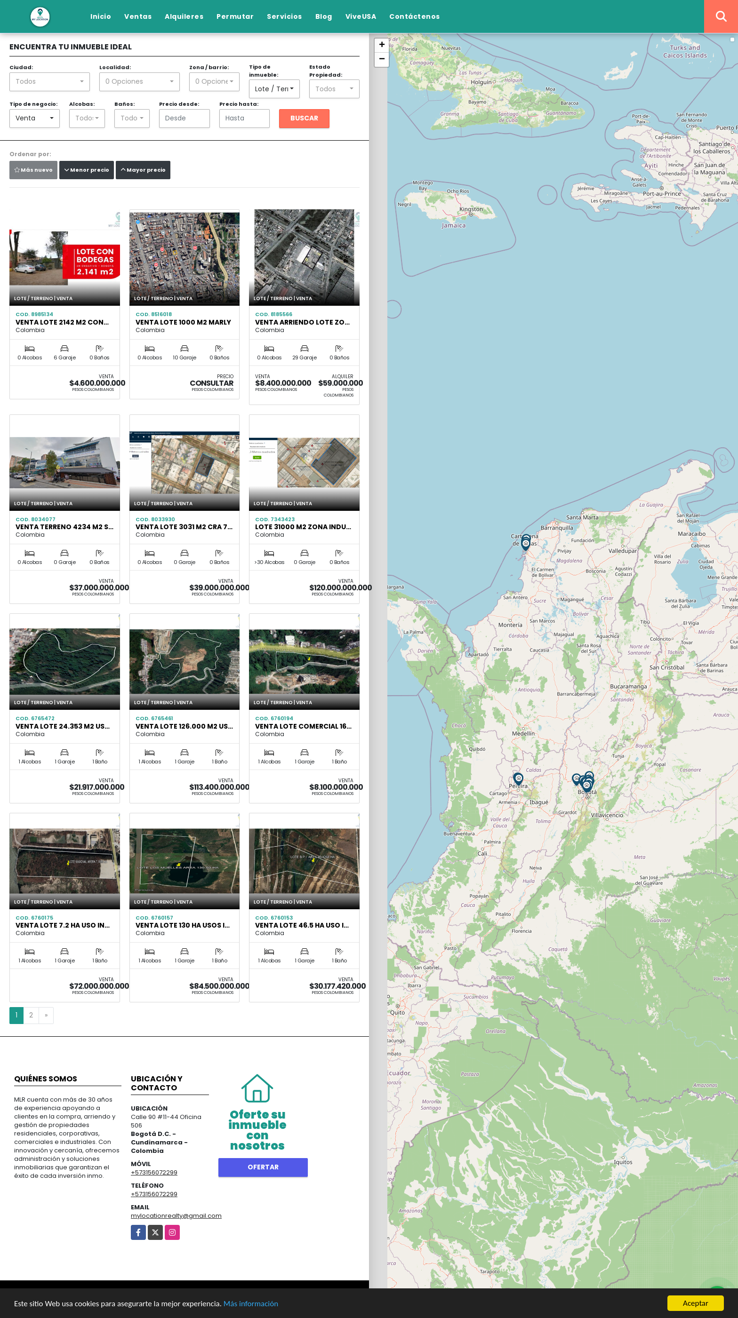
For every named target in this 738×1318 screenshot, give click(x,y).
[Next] (46, 1015)
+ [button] (382, 46)
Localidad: (115, 67)
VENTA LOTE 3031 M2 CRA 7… (184, 527)
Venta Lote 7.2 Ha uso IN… (63, 925)
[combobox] (49, 81)
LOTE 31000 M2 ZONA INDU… (303, 527)
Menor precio (86, 170)
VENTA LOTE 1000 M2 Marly (183, 322)
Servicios (284, 16)
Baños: (124, 104)
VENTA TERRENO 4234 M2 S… (64, 527)
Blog (323, 16)
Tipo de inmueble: (263, 71)
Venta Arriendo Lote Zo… (302, 322)
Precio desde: (179, 104)
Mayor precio (143, 170)
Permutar (235, 16)
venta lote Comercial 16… (303, 726)
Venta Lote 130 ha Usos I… (183, 925)
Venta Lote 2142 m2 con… (62, 322)
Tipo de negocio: (33, 104)
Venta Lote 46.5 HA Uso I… (302, 925)
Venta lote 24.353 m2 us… (63, 726)
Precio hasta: (238, 104)
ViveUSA (361, 16)
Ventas (138, 16)
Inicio (100, 16)
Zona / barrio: (209, 67)
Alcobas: (82, 104)
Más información (251, 1304)
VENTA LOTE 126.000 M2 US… (184, 726)
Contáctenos (414, 16)
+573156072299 (154, 1172)
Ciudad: (21, 67)
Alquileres (184, 16)
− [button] (382, 60)
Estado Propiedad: (325, 71)
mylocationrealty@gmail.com (176, 1215)
